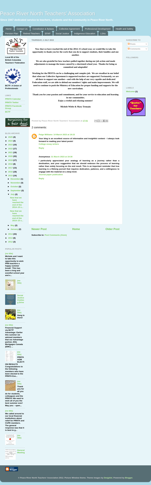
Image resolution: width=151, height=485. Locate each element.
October (15, 186)
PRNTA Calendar (13, 99)
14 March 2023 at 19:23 (64, 134)
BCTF (7, 112)
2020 (10, 156)
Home (9, 29)
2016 (10, 172)
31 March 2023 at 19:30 (61, 157)
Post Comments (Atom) (56, 235)
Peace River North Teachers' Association (47, 14)
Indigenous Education (84, 33)
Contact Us (22, 29)
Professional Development (98, 29)
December (16, 179)
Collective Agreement (69, 29)
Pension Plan (11, 33)
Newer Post (39, 229)
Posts (132, 44)
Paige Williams (45, 134)
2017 (10, 168)
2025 (10, 137)
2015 (10, 175)
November (16, 183)
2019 (10, 160)
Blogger (128, 478)
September (16, 190)
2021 (10, 152)
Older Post (112, 229)
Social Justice (62, 33)
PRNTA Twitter (12, 102)
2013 (10, 238)
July (13, 194)
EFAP (47, 33)
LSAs (103, 33)
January (15, 229)
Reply (41, 148)
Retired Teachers (31, 33)
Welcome (130, 91)
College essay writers (49, 144)
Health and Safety (124, 29)
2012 (10, 242)
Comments (134, 49)
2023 (10, 145)
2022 (10, 149)
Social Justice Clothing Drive (20, 299)
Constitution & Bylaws (43, 29)
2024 (10, 141)
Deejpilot (108, 478)
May (13, 225)
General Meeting (21, 451)
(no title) (9, 253)
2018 (10, 164)
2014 (10, 234)
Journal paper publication (51, 174)
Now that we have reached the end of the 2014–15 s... (16, 202)
